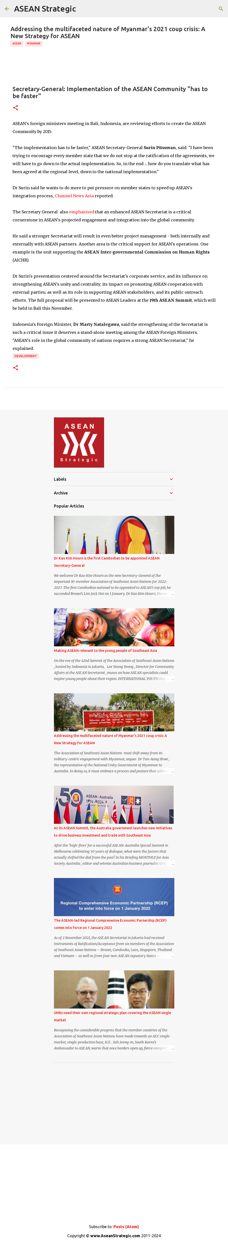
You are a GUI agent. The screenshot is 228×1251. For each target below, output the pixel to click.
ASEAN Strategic (45, 8)
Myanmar (33, 43)
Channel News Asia (74, 195)
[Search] (221, 9)
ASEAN (17, 43)
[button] (16, 108)
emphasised (81, 211)
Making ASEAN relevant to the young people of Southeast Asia (105, 651)
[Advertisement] (114, 1102)
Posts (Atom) (126, 1226)
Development (26, 356)
